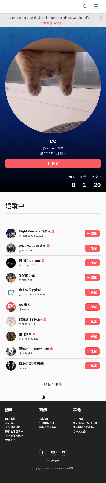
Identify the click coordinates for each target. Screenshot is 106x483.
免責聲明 (10, 440)
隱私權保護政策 (14, 431)
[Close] (101, 17)
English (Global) (50, 23)
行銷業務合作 (46, 423)
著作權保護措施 (14, 435)
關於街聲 (10, 418)
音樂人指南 (79, 431)
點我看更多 (53, 384)
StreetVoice (22, 6)
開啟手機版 (53, 461)
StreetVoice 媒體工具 (85, 423)
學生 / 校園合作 (47, 427)
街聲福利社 (45, 418)
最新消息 (10, 423)
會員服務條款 (12, 427)
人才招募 (78, 418)
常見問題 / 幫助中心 (84, 427)
